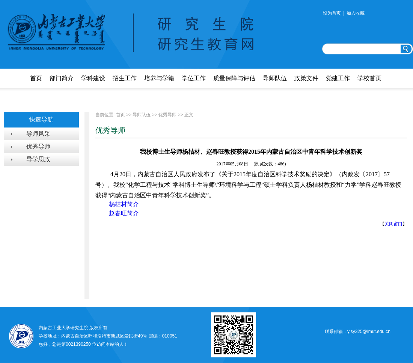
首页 (36, 78)
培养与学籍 (159, 78)
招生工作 (125, 78)
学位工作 (194, 78)
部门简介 (62, 78)
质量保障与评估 (234, 78)
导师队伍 (275, 78)
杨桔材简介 (123, 204)
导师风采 (38, 133)
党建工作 (338, 78)
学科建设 (93, 78)
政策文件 (306, 78)
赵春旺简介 (124, 213)
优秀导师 (38, 146)
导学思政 (38, 159)
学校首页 (369, 78)
